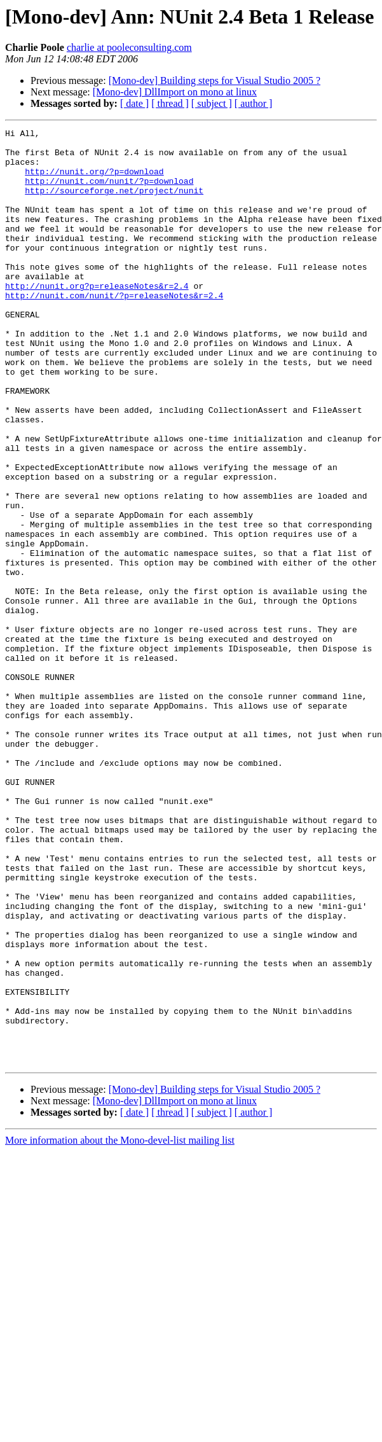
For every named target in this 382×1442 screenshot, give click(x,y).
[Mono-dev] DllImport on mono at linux (175, 92)
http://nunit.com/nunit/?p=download (109, 192)
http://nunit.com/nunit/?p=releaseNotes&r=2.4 (114, 329)
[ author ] (254, 103)
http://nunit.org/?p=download (94, 180)
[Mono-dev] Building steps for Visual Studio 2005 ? (214, 80)
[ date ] (134, 103)
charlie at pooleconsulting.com (129, 47)
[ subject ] (211, 103)
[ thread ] (170, 103)
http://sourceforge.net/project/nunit (114, 203)
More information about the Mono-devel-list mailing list (120, 1327)
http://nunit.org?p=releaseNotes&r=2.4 (97, 318)
